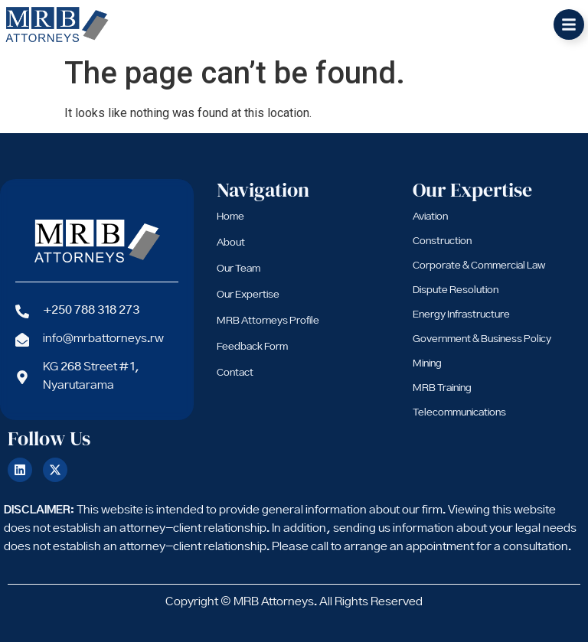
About (231, 242)
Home (230, 216)
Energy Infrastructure (461, 314)
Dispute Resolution (455, 290)
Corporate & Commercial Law (479, 265)
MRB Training (442, 388)
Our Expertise (248, 294)
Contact (235, 372)
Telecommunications (459, 412)
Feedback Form (252, 346)
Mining (427, 363)
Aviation (430, 216)
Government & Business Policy (482, 339)
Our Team (238, 268)
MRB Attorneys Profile (268, 320)
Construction (442, 241)
